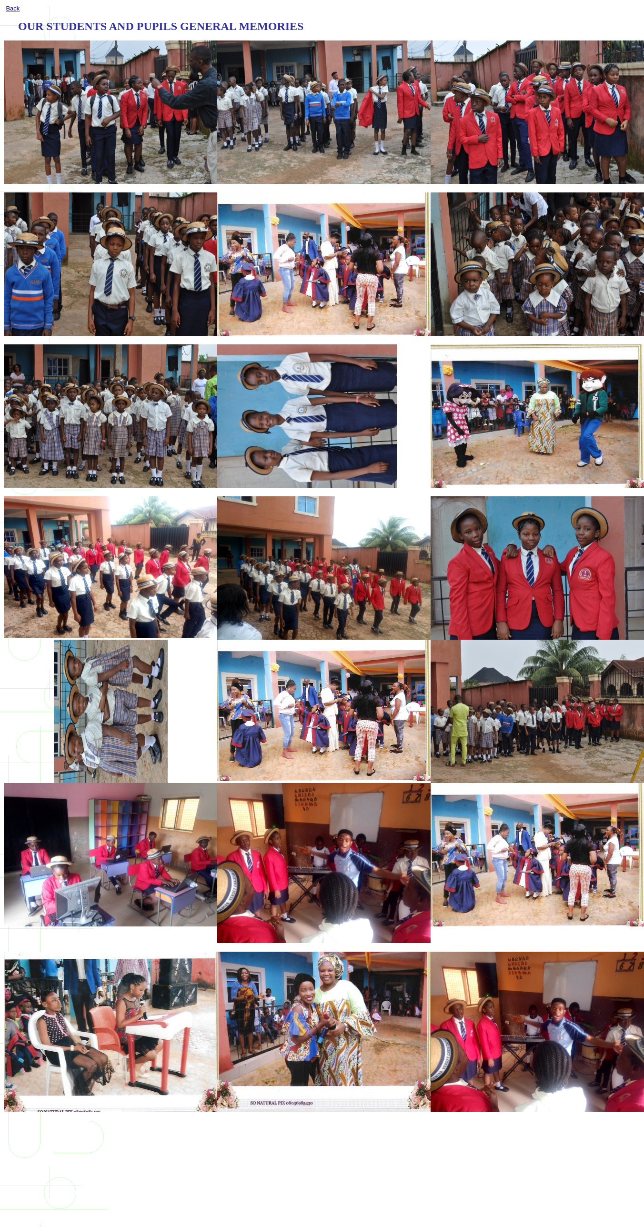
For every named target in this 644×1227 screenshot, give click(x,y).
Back (13, 8)
